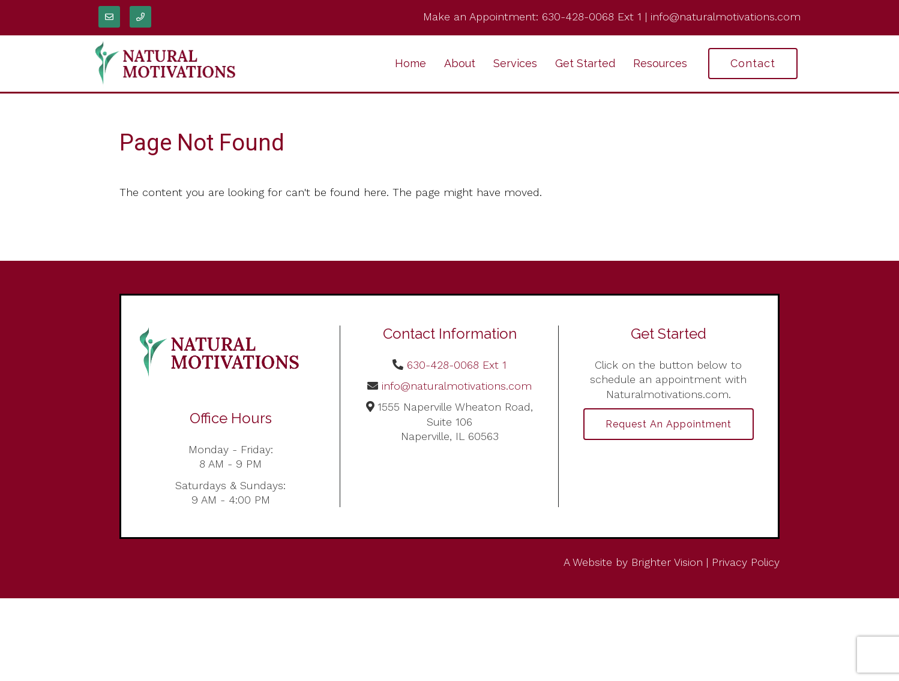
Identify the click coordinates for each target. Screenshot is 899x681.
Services (515, 63)
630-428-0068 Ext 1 (592, 16)
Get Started (585, 63)
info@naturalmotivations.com (726, 16)
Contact (752, 63)
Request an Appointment (669, 424)
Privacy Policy (746, 562)
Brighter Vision (667, 562)
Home (410, 63)
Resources (660, 63)
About (459, 63)
